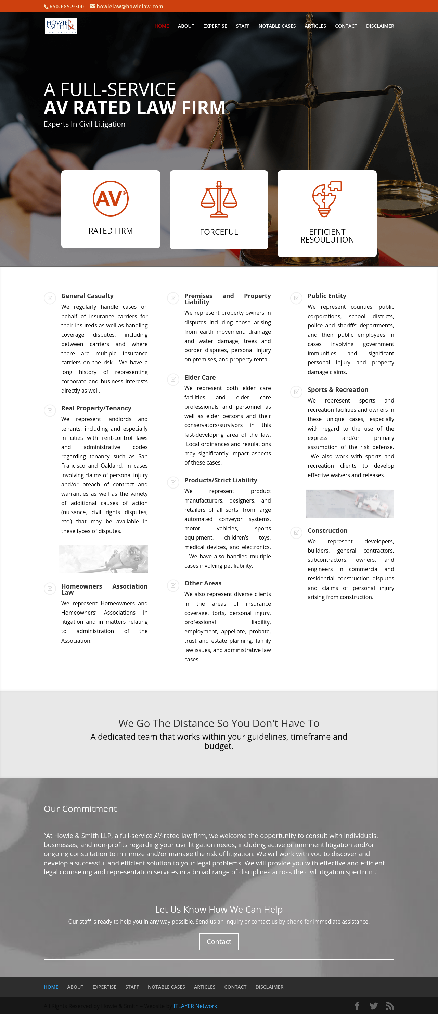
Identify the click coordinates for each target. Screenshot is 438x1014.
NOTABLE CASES (277, 26)
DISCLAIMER (380, 26)
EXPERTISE (215, 26)
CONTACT (346, 26)
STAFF (243, 26)
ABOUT (186, 26)
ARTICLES (315, 26)
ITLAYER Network (195, 1006)
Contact (219, 941)
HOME (162, 26)
